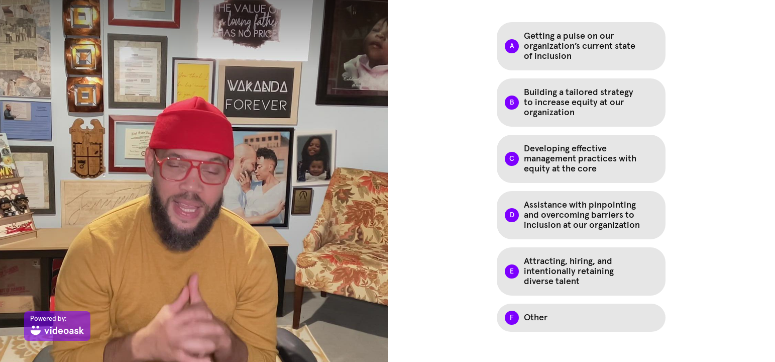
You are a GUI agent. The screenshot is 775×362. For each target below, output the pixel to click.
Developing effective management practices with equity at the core (580, 158)
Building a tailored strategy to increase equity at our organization (578, 102)
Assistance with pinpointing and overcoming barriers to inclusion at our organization (582, 215)
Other (535, 317)
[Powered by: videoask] (57, 326)
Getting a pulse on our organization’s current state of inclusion (579, 46)
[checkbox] (581, 46)
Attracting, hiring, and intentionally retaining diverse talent (569, 271)
